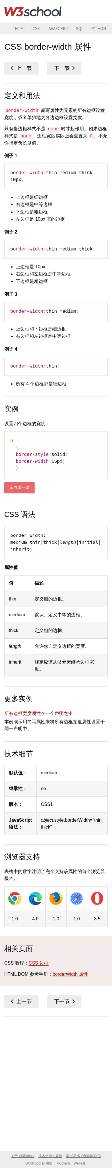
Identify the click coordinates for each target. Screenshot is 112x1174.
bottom (64, 68)
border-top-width (21, 68)
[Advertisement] (56, 1080)
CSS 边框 (38, 963)
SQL (79, 28)
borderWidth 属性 (70, 974)
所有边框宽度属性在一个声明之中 (38, 713)
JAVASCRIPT (58, 28)
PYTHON (98, 28)
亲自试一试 (19, 487)
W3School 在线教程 (32, 11)
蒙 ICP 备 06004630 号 (83, 1156)
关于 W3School (22, 1156)
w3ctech (63, 1163)
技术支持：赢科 (50, 1156)
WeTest (79, 1163)
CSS (36, 28)
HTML (20, 28)
